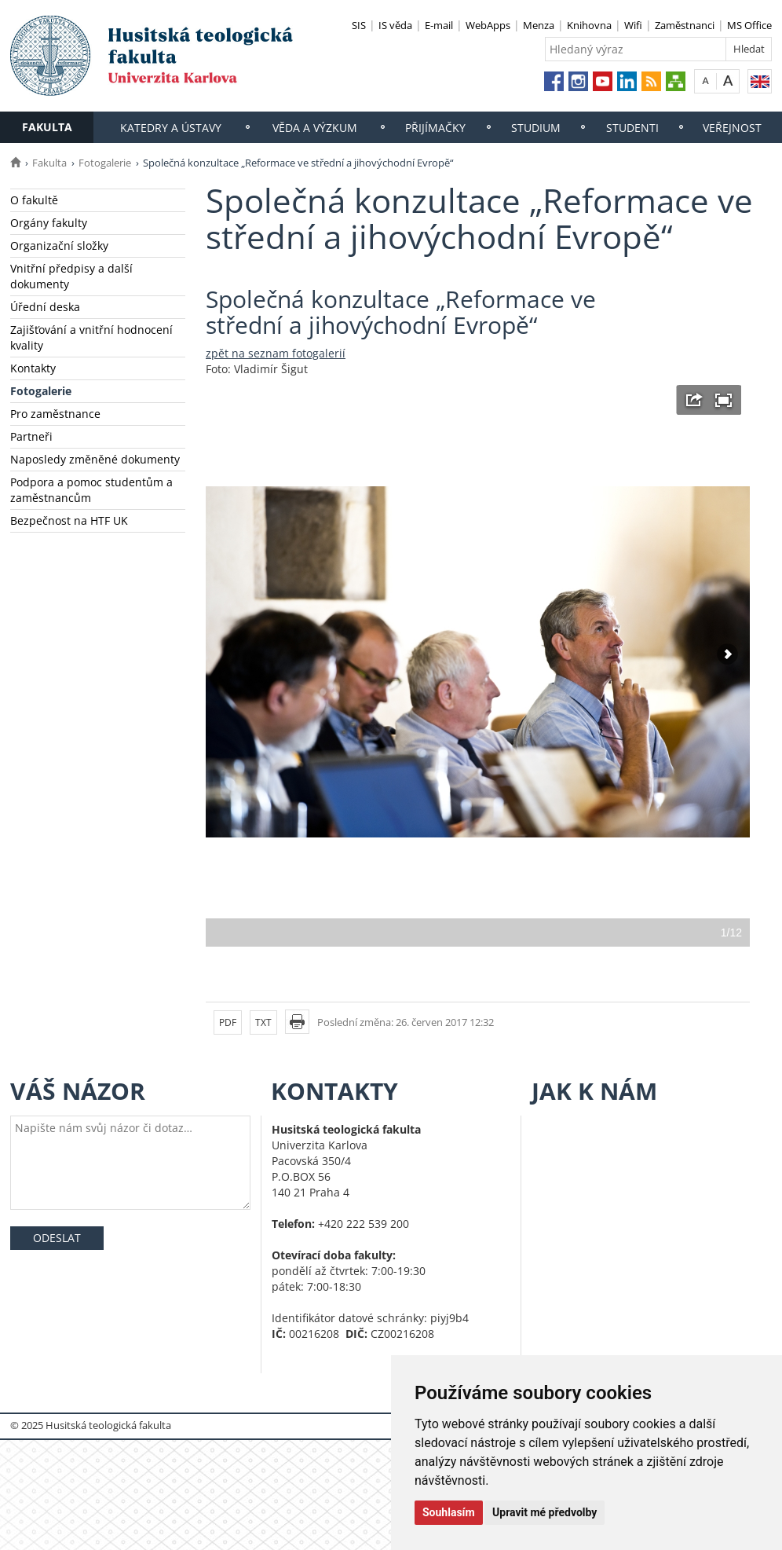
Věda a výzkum (314, 127)
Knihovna (589, 25)
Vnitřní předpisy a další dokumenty (71, 276)
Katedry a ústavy (170, 127)
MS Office (749, 25)
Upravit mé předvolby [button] (544, 1512)
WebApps (488, 25)
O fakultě (34, 199)
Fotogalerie (105, 163)
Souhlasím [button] (448, 1512)
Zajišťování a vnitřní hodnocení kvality (91, 337)
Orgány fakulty (48, 222)
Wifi (633, 25)
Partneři (31, 436)
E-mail (439, 25)
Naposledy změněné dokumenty (95, 459)
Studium (536, 127)
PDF (227, 1022)
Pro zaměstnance (55, 413)
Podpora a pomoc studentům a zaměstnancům (91, 490)
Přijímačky (435, 127)
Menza (538, 25)
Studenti (632, 127)
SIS (359, 25)
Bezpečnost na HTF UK (69, 520)
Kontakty (33, 368)
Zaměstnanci (684, 25)
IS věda (395, 25)
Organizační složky (59, 245)
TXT (263, 1022)
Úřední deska (45, 306)
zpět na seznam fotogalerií (275, 353)
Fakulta (47, 126)
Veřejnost (732, 127)
